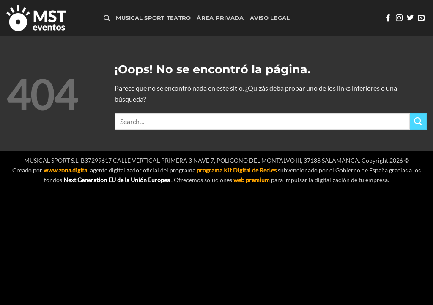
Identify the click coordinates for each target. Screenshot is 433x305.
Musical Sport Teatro (153, 18)
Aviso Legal (270, 18)
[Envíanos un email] (421, 18)
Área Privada (220, 18)
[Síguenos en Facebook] (388, 18)
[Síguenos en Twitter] (410, 18)
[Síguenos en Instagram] (399, 18)
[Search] (107, 18)
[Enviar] (418, 121)
